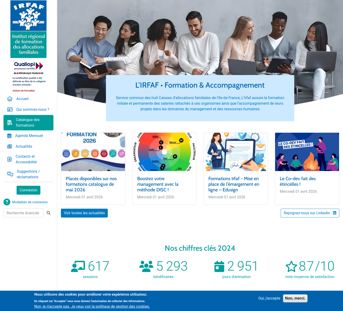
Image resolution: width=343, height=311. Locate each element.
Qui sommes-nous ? (32, 109)
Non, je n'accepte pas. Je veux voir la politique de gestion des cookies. (92, 306)
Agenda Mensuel (29, 135)
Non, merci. (295, 298)
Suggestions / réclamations (28, 174)
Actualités (24, 146)
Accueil (22, 99)
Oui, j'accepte (269, 298)
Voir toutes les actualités (84, 213)
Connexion (28, 190)
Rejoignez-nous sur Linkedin (310, 213)
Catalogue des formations (28, 123)
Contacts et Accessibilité (26, 159)
